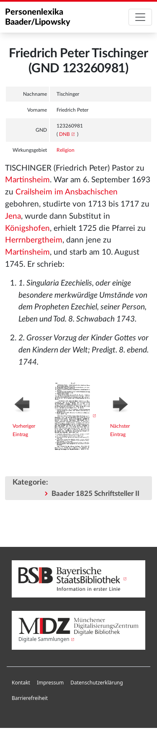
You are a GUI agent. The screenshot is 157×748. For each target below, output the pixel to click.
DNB (64, 134)
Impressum (50, 682)
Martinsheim (27, 180)
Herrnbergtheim (33, 240)
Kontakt (21, 682)
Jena (13, 216)
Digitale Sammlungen (43, 639)
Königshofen (27, 228)
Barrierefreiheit (30, 698)
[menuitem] (21, 683)
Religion (66, 150)
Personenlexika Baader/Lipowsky (37, 17)
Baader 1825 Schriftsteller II (95, 493)
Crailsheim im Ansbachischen (66, 192)
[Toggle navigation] (140, 17)
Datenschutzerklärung (96, 682)
